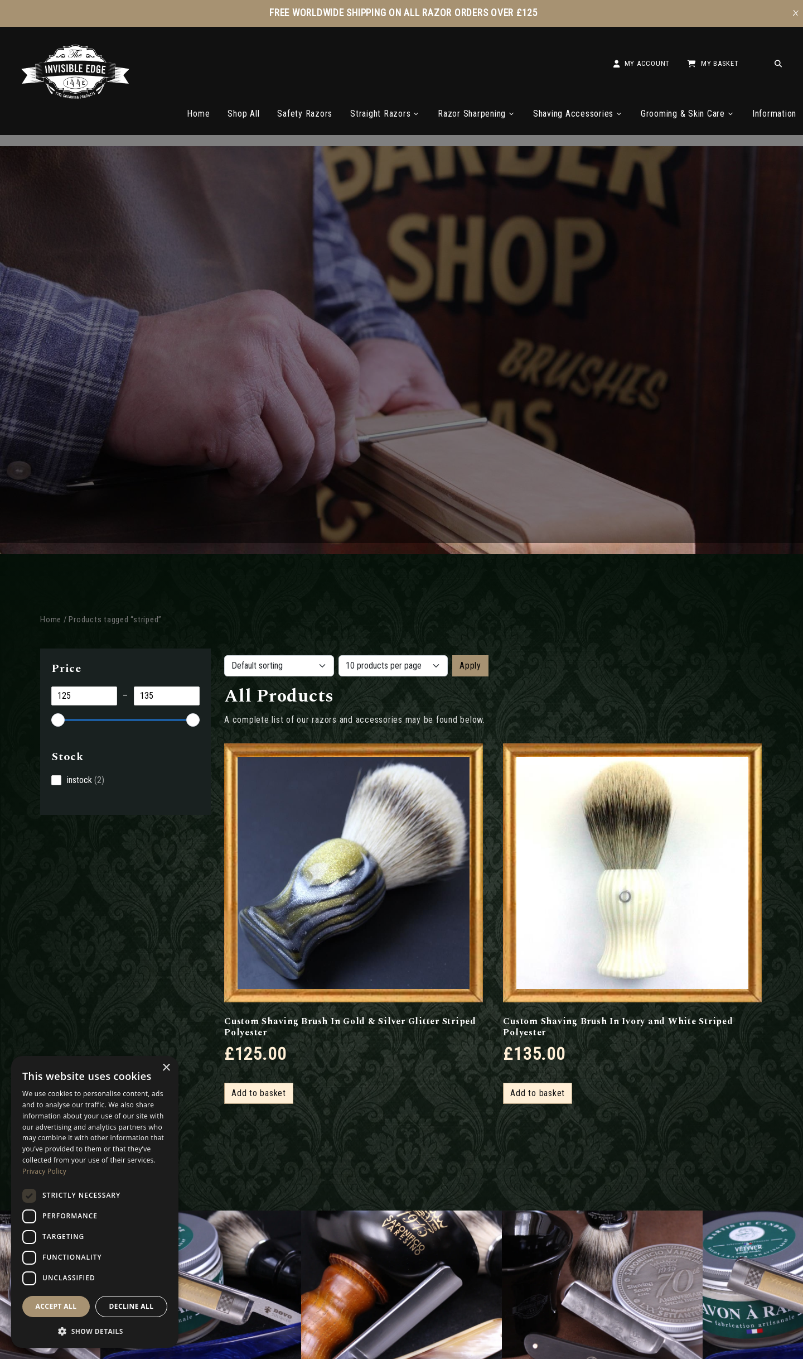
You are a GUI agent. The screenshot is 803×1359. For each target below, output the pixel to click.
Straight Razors (385, 113)
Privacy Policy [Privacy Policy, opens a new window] (44, 1171)
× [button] (166, 1068)
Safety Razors (304, 113)
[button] (94, 1330)
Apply (470, 665)
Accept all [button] (56, 1306)
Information (774, 113)
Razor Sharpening (476, 113)
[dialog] (94, 1202)
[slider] (58, 720)
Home (198, 113)
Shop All (243, 113)
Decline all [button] (131, 1306)
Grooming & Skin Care (687, 113)
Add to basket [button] (258, 1093)
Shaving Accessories (578, 113)
